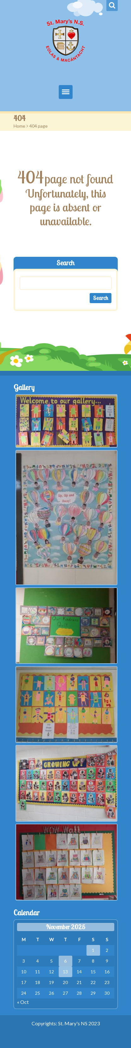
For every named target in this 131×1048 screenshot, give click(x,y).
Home (19, 126)
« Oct (23, 1002)
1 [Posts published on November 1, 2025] (93, 950)
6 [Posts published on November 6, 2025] (65, 961)
